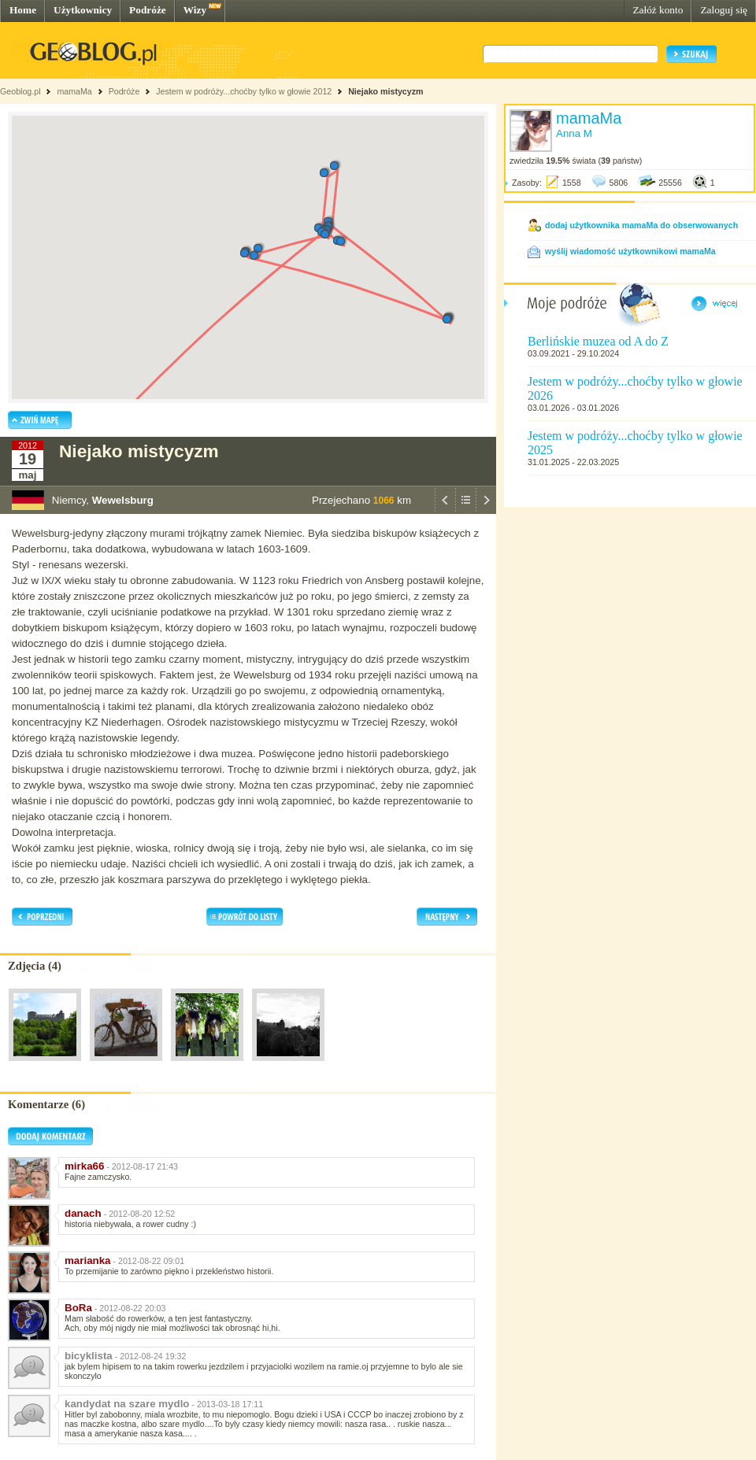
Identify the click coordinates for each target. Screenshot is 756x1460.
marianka (88, 1260)
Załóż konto (657, 10)
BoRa (78, 1308)
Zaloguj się (723, 10)
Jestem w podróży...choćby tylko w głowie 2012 (244, 91)
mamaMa (74, 91)
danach (83, 1213)
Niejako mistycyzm (385, 91)
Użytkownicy (83, 10)
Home (22, 10)
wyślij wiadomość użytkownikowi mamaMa (630, 251)
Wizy (194, 10)
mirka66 (84, 1166)
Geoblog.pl (20, 91)
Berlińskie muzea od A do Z (598, 341)
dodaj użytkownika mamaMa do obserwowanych (641, 225)
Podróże (147, 10)
